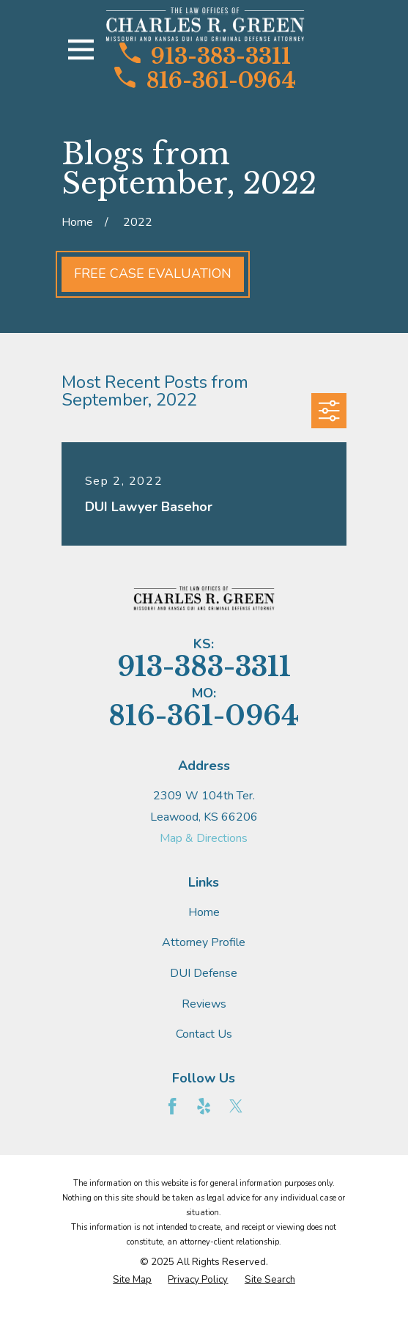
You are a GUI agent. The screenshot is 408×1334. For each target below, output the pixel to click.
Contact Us (204, 1034)
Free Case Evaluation (152, 273)
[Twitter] (236, 1106)
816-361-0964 (204, 79)
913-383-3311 (205, 55)
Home (204, 912)
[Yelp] (204, 1106)
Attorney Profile (203, 942)
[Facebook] (172, 1106)
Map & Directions (204, 838)
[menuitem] (132, 1280)
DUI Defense (203, 973)
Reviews (204, 1004)
